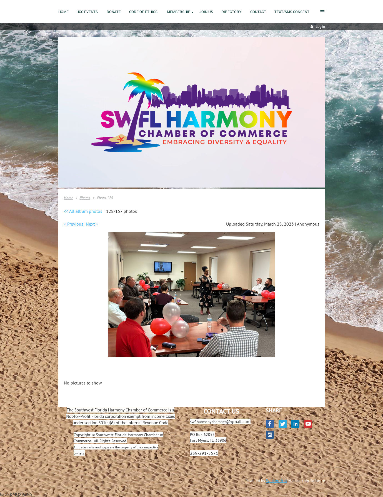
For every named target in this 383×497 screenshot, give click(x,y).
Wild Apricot (276, 480)
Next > (92, 224)
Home (68, 197)
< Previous (73, 224)
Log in (320, 26)
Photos (85, 197)
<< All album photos (83, 211)
